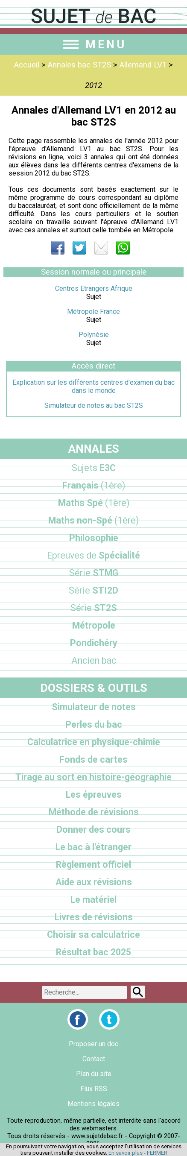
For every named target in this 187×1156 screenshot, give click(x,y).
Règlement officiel (93, 864)
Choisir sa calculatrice (93, 934)
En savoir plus (125, 1153)
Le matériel (93, 899)
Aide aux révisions (94, 882)
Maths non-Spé (93, 520)
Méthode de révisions (94, 812)
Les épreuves (94, 794)
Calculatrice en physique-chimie (93, 742)
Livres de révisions (94, 917)
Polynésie (94, 335)
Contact (93, 1059)
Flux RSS (93, 1089)
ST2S (93, 608)
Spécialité (93, 555)
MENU (93, 44)
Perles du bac (93, 724)
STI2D (93, 590)
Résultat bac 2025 (93, 952)
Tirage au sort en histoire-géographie (93, 777)
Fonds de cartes (93, 759)
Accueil (26, 65)
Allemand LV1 (143, 65)
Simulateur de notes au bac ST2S (93, 405)
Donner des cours (93, 829)
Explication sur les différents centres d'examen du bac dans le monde (93, 386)
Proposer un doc (93, 1044)
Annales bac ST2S (79, 65)
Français (93, 485)
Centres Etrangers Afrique (93, 288)
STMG (93, 573)
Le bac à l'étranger (93, 847)
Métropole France (93, 311)
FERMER (157, 1153)
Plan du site (93, 1074)
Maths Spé (93, 503)
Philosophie (93, 538)
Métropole (93, 625)
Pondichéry (93, 643)
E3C (94, 467)
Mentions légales (93, 1104)
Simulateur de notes (94, 707)
